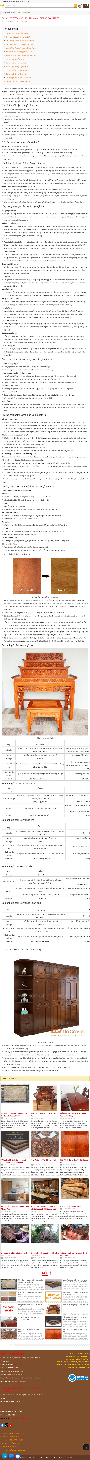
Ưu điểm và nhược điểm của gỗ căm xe (20, 41)
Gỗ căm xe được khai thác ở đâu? (18, 37)
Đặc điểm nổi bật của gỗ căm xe (17, 33)
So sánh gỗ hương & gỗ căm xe (17, 67)
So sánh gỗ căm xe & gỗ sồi (16, 74)
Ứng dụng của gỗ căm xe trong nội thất (19, 44)
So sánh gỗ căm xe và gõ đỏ (16, 63)
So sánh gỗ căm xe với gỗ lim (16, 70)
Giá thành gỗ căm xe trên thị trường (18, 81)
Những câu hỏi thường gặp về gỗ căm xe (20, 52)
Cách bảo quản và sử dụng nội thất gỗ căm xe (22, 48)
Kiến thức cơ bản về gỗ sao (71, 1206)
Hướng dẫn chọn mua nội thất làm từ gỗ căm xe (22, 55)
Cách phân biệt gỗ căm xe (15, 59)
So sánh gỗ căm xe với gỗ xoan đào (18, 78)
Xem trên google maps (19, 1381)
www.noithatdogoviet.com (15, 1374)
